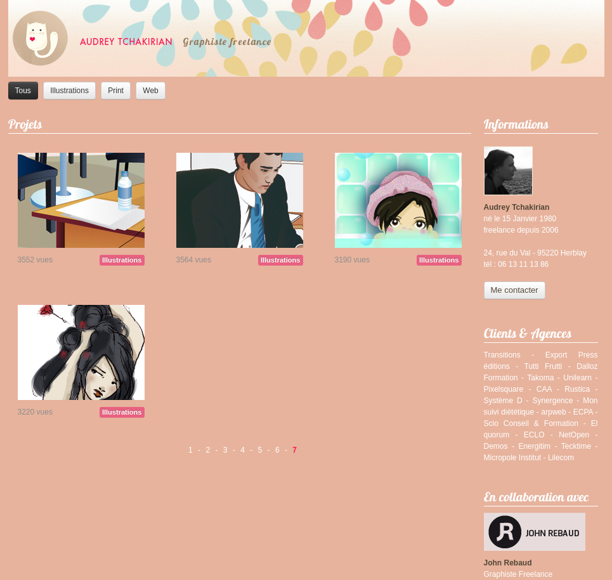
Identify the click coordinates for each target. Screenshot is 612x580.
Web (150, 90)
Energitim (534, 446)
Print (116, 90)
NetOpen (574, 434)
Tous (23, 90)
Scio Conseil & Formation (531, 423)
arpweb (553, 412)
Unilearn (577, 377)
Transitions (502, 355)
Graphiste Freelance (518, 574)
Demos (496, 446)
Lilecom (561, 457)
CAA (544, 389)
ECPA (583, 412)
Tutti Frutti (543, 366)
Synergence (552, 400)
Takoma (540, 377)
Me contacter (514, 290)
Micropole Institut (513, 457)
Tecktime (576, 446)
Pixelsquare (504, 389)
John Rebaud (508, 562)
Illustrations (69, 90)
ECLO (534, 434)
